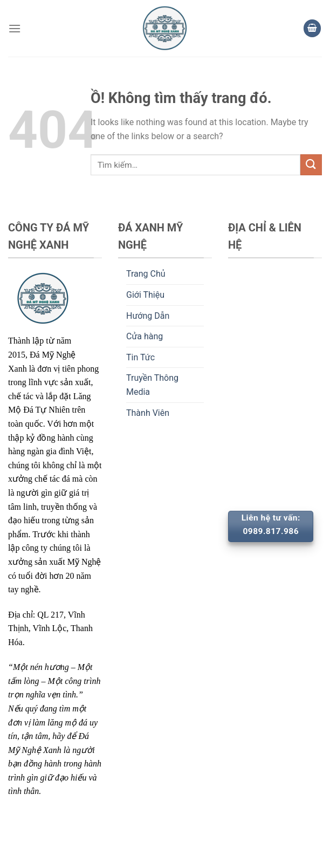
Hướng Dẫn (147, 316)
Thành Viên (147, 413)
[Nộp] (311, 164)
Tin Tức (140, 357)
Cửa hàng (144, 336)
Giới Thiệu (145, 295)
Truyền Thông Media (152, 385)
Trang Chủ (146, 274)
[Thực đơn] (14, 28)
